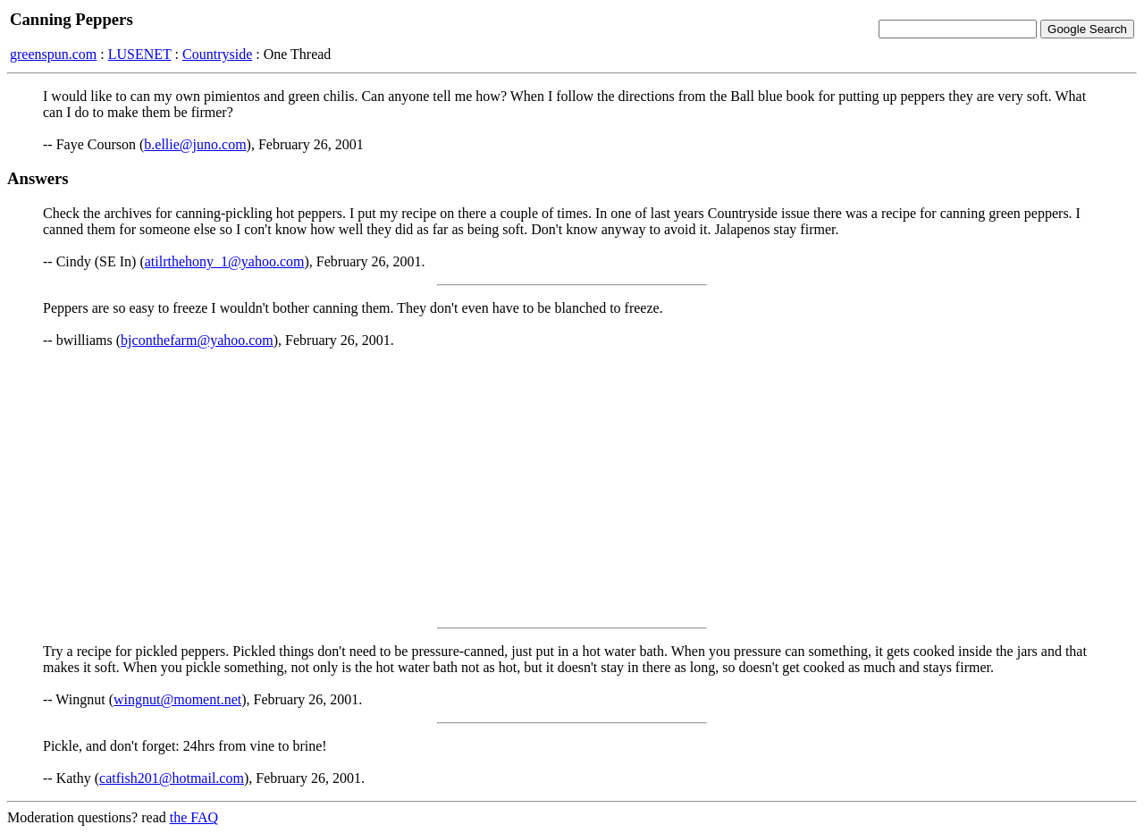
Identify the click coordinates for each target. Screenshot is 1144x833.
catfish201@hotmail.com (171, 778)
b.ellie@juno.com (195, 144)
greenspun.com (53, 54)
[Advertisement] (572, 488)
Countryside (217, 54)
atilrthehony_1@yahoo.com (225, 261)
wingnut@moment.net (177, 699)
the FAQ (194, 817)
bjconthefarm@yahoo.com (197, 340)
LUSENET (140, 54)
